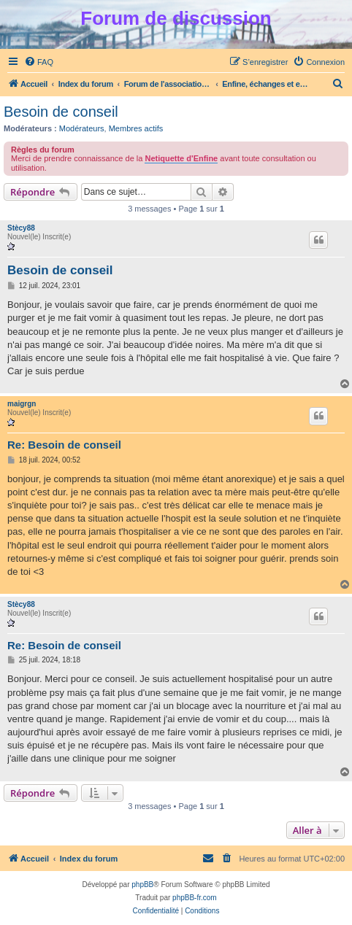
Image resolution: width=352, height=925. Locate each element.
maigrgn (21, 404)
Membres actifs (136, 128)
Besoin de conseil (61, 112)
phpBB (142, 885)
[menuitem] (38, 62)
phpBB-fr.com (194, 898)
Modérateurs (81, 128)
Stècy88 (21, 228)
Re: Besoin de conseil (64, 444)
